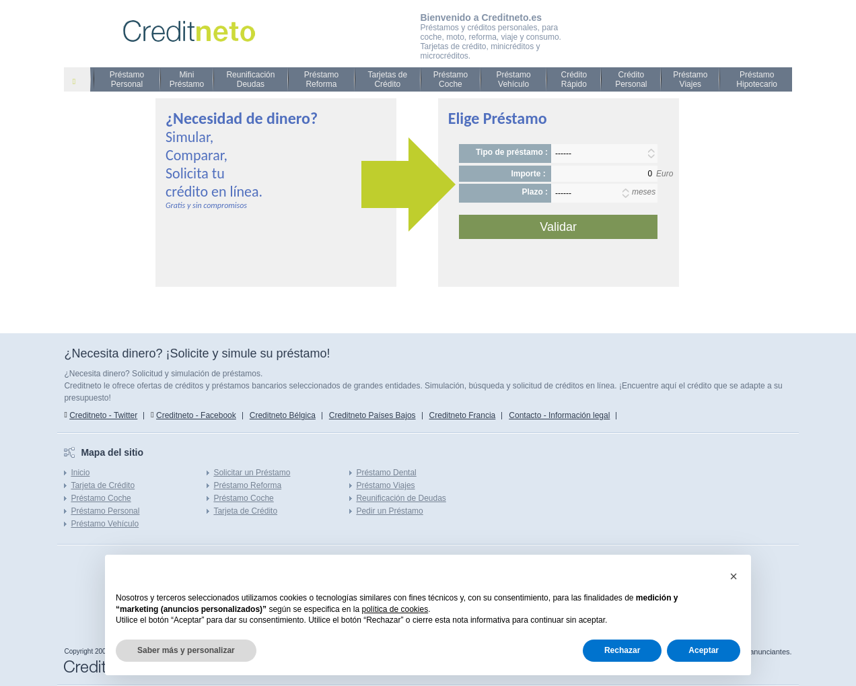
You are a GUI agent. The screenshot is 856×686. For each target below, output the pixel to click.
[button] (733, 576)
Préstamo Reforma (321, 79)
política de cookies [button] (394, 609)
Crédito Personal (631, 79)
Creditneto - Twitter (103, 415)
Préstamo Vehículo (513, 79)
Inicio (80, 472)
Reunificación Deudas (250, 79)
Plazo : (535, 192)
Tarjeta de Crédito (103, 485)
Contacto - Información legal (559, 415)
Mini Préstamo (187, 79)
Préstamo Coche (450, 79)
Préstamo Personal (127, 79)
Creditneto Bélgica (283, 415)
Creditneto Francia (462, 415)
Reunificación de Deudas (400, 498)
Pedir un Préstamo (389, 511)
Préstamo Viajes (690, 79)
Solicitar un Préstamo (251, 472)
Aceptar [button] (703, 650)
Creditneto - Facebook (196, 415)
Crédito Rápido (574, 79)
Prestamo (82, 80)
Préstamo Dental (386, 472)
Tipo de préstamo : (512, 152)
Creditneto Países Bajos (372, 415)
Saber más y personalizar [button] (186, 650)
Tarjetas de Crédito (387, 79)
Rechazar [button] (622, 650)
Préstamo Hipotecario (756, 79)
